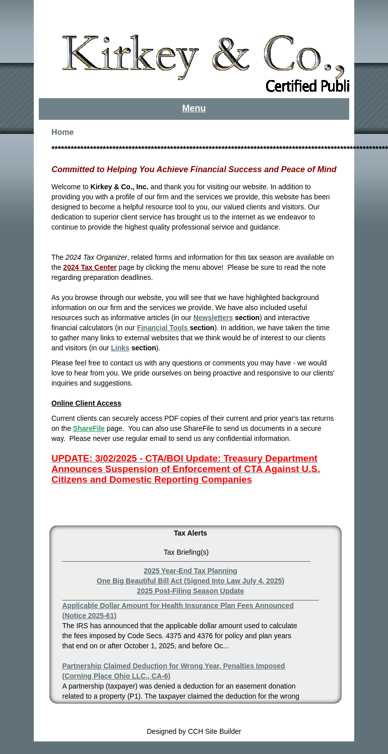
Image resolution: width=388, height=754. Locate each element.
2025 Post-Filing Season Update (190, 591)
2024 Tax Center (89, 267)
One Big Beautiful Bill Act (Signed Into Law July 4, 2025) (190, 581)
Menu (194, 108)
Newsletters (213, 318)
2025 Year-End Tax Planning (190, 571)
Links (120, 348)
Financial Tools (163, 328)
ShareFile (89, 428)
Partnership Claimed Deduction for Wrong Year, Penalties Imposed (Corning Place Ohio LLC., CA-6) (173, 671)
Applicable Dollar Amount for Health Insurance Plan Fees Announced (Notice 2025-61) (177, 610)
